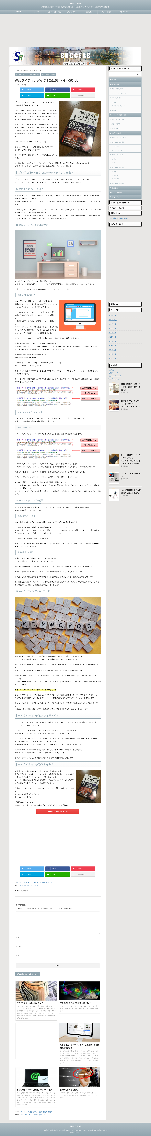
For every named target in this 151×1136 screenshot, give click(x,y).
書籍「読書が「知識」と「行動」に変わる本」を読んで (131, 387)
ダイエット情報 (106, 12)
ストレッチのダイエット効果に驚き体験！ (36, 1112)
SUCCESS (75, 3)
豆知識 (50, 882)
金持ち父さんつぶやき (118, 137)
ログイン (112, 370)
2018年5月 (112, 341)
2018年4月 (112, 345)
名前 (18, 937)
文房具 (116, 175)
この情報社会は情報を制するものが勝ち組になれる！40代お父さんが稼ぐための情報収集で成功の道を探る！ (75, 1130)
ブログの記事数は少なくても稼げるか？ (76, 1003)
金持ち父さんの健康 (117, 142)
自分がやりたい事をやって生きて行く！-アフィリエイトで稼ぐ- (131, 403)
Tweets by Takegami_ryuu (118, 218)
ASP (115, 102)
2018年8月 (112, 328)
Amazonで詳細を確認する (58, 811)
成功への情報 (71, 12)
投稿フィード (113, 373)
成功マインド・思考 (117, 119)
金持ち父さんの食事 (117, 183)
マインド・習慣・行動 (53, 12)
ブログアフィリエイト (31, 885)
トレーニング (118, 150)
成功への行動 (115, 128)
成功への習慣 (115, 124)
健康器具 (116, 179)
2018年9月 (112, 324)
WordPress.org (114, 379)
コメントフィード (115, 376)
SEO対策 (20, 885)
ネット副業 (35, 12)
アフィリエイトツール (121, 106)
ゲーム (116, 163)
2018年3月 (112, 350)
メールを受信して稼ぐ (121, 93)
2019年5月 (112, 315)
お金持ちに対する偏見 (69, 1090)
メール (19, 946)
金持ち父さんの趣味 (117, 155)
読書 (115, 159)
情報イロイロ (124, 12)
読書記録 (89, 12)
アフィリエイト (22, 882)
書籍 (115, 172)
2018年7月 (112, 333)
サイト (18, 955)
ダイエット (117, 146)
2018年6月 (112, 337)
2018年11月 (113, 320)
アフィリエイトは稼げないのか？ (30, 1003)
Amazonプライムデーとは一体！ (33, 1115)
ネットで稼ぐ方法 (33, 882)
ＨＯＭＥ (18, 12)
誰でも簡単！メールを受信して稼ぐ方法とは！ (35, 1090)
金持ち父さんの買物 (117, 167)
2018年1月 (112, 358)
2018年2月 (112, 354)
